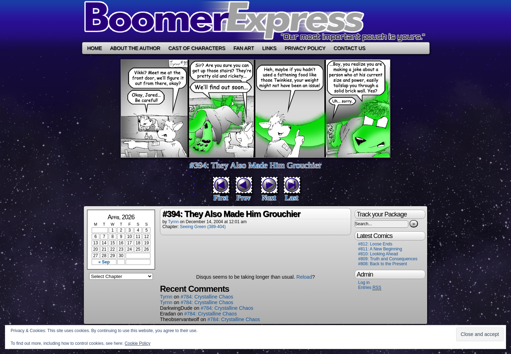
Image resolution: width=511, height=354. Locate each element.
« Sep (104, 262)
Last (291, 198)
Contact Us (350, 48)
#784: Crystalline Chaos (206, 297)
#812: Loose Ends (375, 244)
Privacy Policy (305, 48)
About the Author (135, 48)
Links (269, 48)
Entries (369, 287)
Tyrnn (173, 221)
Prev (243, 198)
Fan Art (244, 48)
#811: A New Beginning (380, 248)
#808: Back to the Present (382, 263)
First (220, 198)
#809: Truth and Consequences (387, 258)
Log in (364, 282)
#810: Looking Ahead (378, 253)
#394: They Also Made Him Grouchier (255, 165)
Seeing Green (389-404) (202, 226)
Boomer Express (255, 21)
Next (269, 198)
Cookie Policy (137, 343)
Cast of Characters (196, 48)
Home (94, 48)
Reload (304, 277)
